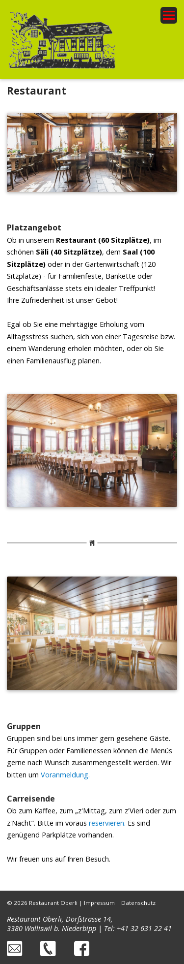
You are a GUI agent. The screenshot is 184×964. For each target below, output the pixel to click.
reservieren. (107, 823)
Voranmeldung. (65, 774)
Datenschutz (138, 902)
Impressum (99, 902)
